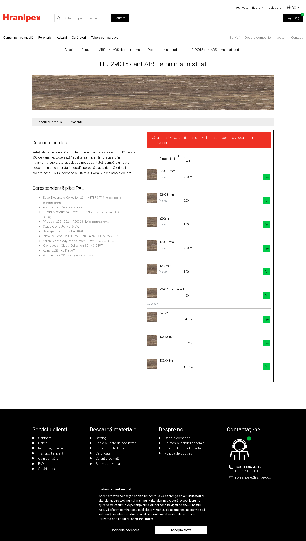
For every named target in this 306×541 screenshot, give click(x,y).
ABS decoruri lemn (126, 50)
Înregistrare (273, 8)
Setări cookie (44, 469)
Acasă (69, 50)
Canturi (86, 50)
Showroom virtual (105, 464)
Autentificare (251, 8)
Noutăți (281, 38)
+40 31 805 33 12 (248, 467)
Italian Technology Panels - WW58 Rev (68, 241)
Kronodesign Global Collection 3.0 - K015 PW (73, 245)
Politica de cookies (175, 453)
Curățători (79, 38)
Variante (77, 122)
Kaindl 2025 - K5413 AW (59, 250)
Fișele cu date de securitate (113, 443)
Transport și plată (47, 453)
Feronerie (45, 38)
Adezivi (62, 38)
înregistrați (213, 138)
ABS (102, 50)
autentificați (182, 138)
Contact (297, 38)
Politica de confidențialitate (181, 448)
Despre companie (258, 38)
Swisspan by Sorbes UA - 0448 (63, 231)
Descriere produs (49, 122)
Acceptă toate (181, 530)
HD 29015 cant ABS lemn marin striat (215, 50)
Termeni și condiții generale (181, 443)
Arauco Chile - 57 (54, 207)
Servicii (234, 38)
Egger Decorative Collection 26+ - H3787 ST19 (73, 197)
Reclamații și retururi (49, 448)
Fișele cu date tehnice (109, 448)
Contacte (42, 438)
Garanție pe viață (105, 458)
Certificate (100, 453)
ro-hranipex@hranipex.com (254, 477)
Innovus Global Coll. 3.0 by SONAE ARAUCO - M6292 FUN (81, 236)
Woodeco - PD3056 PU (58, 255)
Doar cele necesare (124, 530)
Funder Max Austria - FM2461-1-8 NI (67, 212)
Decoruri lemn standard (164, 50)
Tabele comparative (104, 38)
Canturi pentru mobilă (18, 38)
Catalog (98, 438)
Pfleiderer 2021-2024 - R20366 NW (66, 221)
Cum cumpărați (46, 458)
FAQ (38, 464)
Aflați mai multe (142, 519)
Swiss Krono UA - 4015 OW (61, 226)
